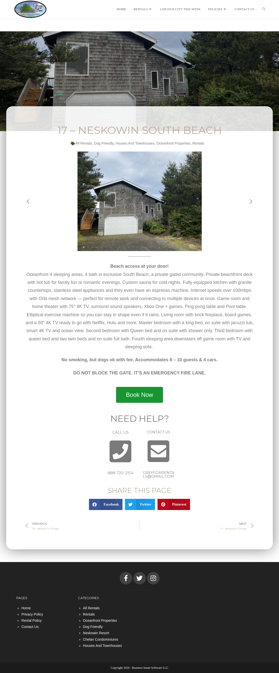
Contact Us (30, 627)
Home (26, 608)
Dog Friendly (104, 143)
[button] (28, 201)
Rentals (198, 143)
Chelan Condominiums (100, 639)
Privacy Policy (32, 614)
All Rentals (84, 143)
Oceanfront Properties (174, 143)
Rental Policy (31, 620)
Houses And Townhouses (135, 143)
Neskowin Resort (96, 633)
